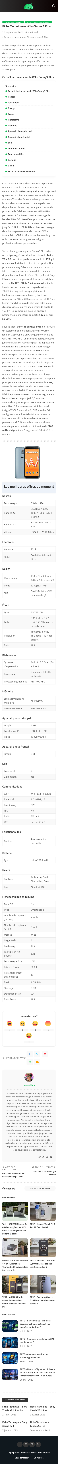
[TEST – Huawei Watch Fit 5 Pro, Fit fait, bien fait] (43, 1211)
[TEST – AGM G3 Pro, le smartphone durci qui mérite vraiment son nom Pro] (15, 1284)
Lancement (13, 102)
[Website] (39, 1157)
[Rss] (38, 1444)
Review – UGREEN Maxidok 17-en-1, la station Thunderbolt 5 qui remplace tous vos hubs (15, 1265)
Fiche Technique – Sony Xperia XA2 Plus (42, 1408)
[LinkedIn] (51, 1157)
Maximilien (29, 1085)
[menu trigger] (6, 6)
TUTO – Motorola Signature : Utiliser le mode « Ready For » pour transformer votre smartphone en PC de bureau (37, 1372)
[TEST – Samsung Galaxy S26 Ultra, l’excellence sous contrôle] (43, 1284)
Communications (16, 148)
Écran (11, 114)
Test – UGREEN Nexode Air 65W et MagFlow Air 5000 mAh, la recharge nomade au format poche (14, 1228)
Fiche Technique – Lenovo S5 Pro (39, 1424)
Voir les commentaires (40, 1188)
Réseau (11, 96)
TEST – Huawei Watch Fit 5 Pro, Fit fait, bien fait (42, 1225)
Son (10, 142)
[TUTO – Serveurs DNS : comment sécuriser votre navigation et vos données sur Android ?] (10, 1326)
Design (11, 108)
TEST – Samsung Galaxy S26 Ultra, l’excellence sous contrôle (43, 1300)
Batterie (12, 160)
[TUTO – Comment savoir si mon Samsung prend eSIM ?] (10, 1358)
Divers (11, 165)
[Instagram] (47, 1157)
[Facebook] (30, 1054)
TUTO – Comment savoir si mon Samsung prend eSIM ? (34, 1356)
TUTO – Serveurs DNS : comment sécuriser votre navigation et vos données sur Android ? (35, 1324)
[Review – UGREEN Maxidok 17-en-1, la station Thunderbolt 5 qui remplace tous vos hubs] (15, 1247)
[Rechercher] (54, 6)
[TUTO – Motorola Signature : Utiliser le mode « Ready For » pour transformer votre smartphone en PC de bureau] (10, 1374)
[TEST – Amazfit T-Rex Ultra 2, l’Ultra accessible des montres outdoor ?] (43, 1247)
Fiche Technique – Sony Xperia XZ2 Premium (14, 1408)
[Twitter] (37, 1054)
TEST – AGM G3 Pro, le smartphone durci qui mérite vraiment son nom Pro (14, 1301)
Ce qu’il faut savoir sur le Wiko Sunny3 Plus (29, 91)
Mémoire (12, 125)
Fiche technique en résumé (21, 171)
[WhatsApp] (30, 1062)
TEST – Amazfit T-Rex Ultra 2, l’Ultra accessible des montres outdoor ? (42, 1263)
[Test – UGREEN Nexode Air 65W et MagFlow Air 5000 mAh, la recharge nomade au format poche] (15, 1211)
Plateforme (13, 119)
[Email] (37, 1062)
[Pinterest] (45, 1054)
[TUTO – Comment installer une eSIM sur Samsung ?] (10, 1342)
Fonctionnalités (15, 154)
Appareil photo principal (20, 131)
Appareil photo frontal (19, 137)
